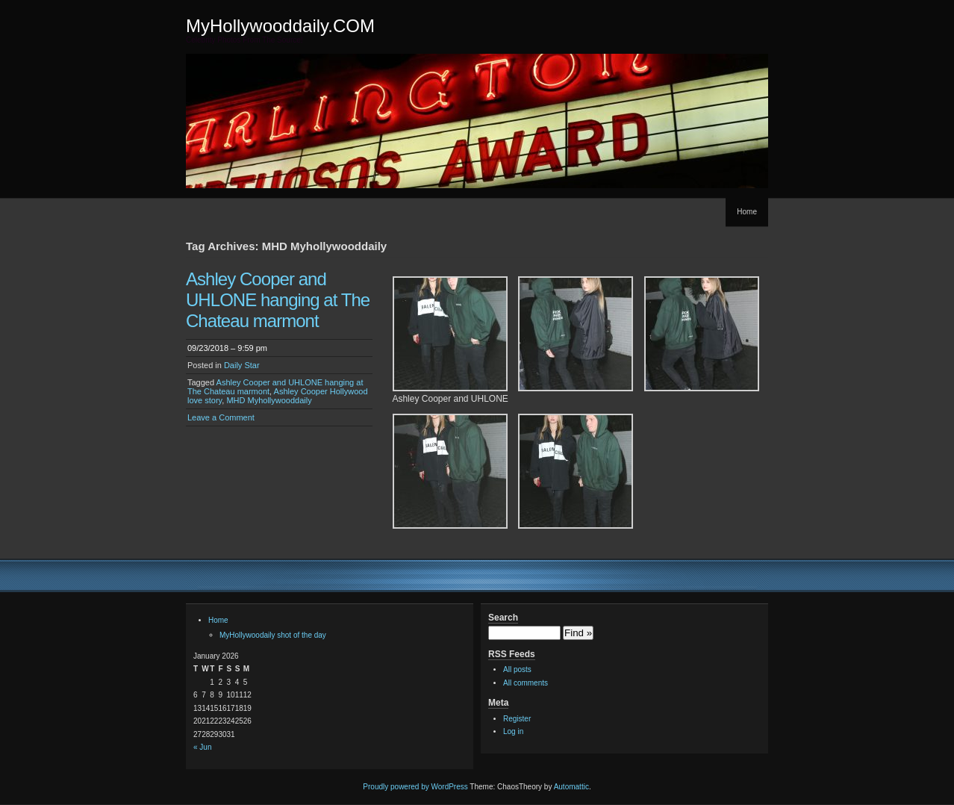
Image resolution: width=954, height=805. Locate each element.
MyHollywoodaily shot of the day (272, 635)
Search (503, 617)
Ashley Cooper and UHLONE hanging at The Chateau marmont (278, 300)
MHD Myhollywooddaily (268, 400)
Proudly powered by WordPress (415, 787)
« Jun (202, 747)
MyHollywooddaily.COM (280, 26)
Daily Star (242, 365)
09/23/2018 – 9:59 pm (227, 348)
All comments (525, 683)
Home (747, 212)
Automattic (571, 787)
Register (517, 719)
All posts (517, 669)
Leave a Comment (221, 417)
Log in (513, 731)
